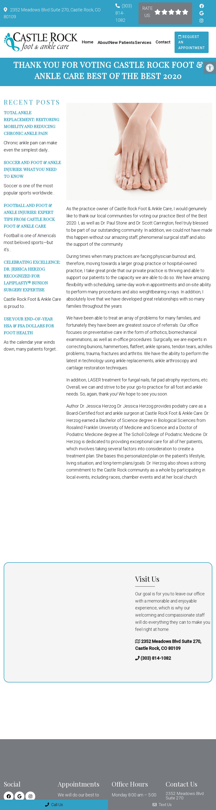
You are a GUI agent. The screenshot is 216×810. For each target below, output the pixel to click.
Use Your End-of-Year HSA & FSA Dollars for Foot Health (29, 329)
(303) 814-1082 (123, 13)
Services (143, 42)
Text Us (162, 804)
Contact (163, 41)
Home (87, 41)
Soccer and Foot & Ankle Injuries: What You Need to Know (32, 172)
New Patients (122, 42)
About (103, 42)
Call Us (54, 804)
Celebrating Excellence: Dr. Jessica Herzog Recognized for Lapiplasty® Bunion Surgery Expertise (32, 279)
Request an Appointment (191, 42)
